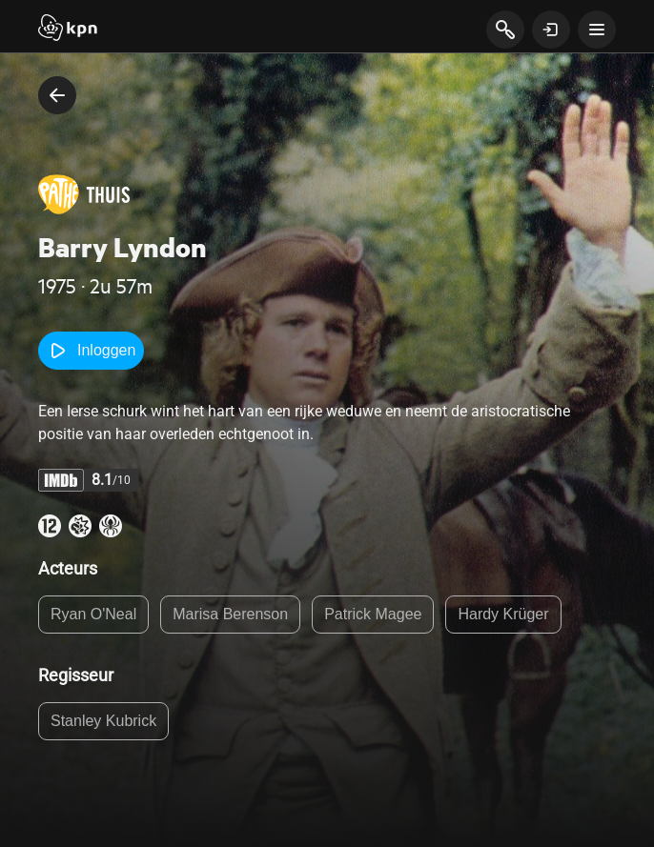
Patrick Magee (372, 614)
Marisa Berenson (230, 614)
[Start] (67, 29)
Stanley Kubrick (103, 721)
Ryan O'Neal (93, 614)
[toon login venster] (551, 29)
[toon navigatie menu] (597, 29)
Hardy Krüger (503, 614)
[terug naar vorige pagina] (57, 95)
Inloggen (91, 350)
